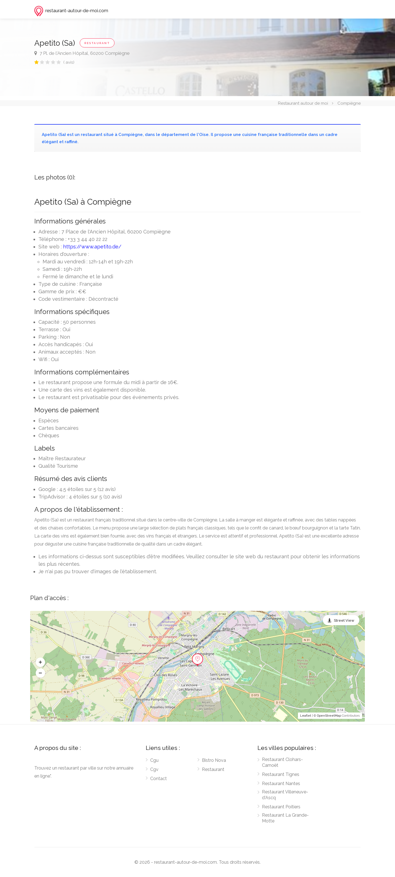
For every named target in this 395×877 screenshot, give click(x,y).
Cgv (154, 769)
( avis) (68, 62)
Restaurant (213, 769)
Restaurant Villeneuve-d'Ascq (285, 794)
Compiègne (349, 103)
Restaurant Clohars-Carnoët (282, 762)
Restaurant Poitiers (281, 806)
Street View (344, 620)
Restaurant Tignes (280, 774)
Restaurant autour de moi (303, 103)
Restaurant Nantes (281, 783)
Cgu (154, 760)
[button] (40, 662)
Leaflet (305, 715)
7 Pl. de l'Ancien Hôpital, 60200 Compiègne (82, 53)
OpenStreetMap (329, 715)
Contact (158, 778)
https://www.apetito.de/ (92, 247)
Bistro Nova (214, 760)
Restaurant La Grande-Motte (285, 818)
